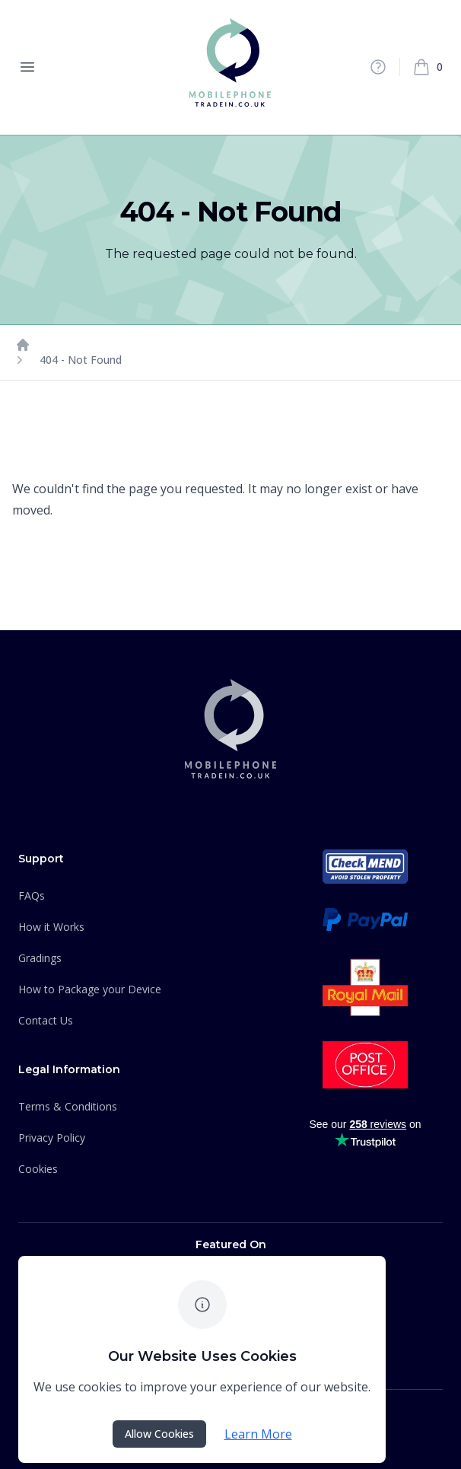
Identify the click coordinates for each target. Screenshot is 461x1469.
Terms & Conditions (67, 1106)
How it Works (51, 926)
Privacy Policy (51, 1137)
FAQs (31, 895)
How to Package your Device (89, 989)
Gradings (40, 958)
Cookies (38, 1168)
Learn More (258, 1434)
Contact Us (45, 1020)
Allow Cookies (159, 1433)
